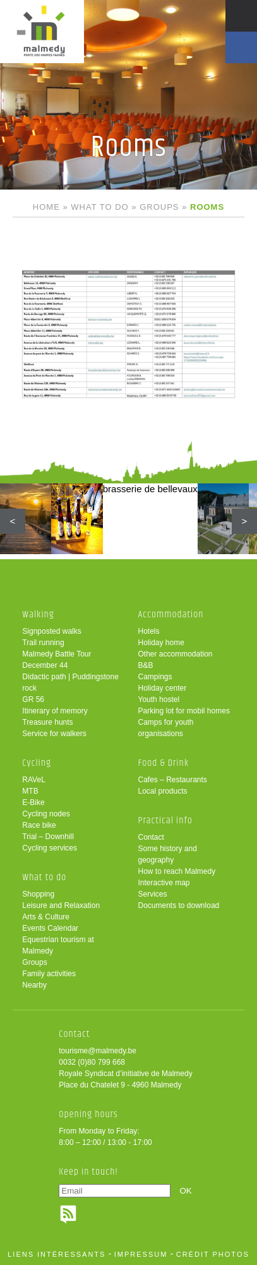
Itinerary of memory (54, 710)
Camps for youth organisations (165, 728)
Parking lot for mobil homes (183, 710)
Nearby (34, 985)
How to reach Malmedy (176, 871)
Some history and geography (167, 854)
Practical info (165, 820)
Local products (162, 791)
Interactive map (163, 882)
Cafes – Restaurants (172, 779)
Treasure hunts (47, 722)
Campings (155, 676)
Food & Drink (163, 763)
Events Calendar (50, 928)
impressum (141, 1254)
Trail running (43, 642)
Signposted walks (51, 631)
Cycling (36, 763)
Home (46, 207)
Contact (151, 837)
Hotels (148, 631)
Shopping (38, 894)
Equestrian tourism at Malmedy (57, 945)
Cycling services (49, 848)
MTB (30, 791)
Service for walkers (54, 733)
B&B (145, 665)
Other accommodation (175, 654)
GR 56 (33, 699)
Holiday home (161, 642)
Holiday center (162, 688)
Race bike (39, 825)
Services (152, 894)
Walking (38, 614)
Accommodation (170, 614)
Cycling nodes (45, 813)
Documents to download (178, 905)
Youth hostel (158, 699)
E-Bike (33, 802)
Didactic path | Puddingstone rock (70, 682)
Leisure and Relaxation (61, 905)
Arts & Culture (45, 916)
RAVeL (33, 779)
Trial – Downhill (48, 836)
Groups (159, 207)
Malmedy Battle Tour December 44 (56, 660)
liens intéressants (56, 1254)
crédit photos (212, 1254)
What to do (99, 207)
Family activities (49, 973)
